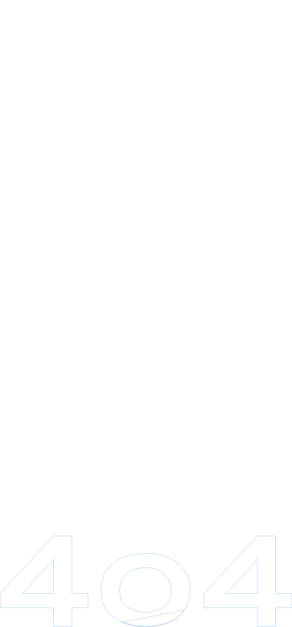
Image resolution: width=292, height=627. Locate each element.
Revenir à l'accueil (149, 371)
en (275, 17)
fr (275, 7)
